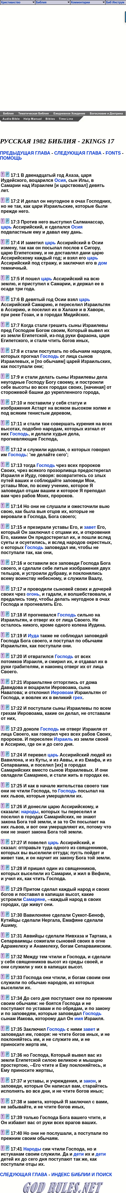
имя (78, 1018)
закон (89, 1081)
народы (29, 811)
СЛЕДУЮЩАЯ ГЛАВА (78, 153)
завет (90, 527)
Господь (49, 356)
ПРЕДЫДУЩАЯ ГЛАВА (25, 153)
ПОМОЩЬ (11, 158)
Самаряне (34, 899)
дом (102, 263)
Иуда (33, 635)
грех (78, 697)
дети (79, 1154)
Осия (60, 180)
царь (6, 227)
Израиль (63, 739)
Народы (32, 1149)
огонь (33, 594)
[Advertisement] (52, 57)
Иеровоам (62, 692)
